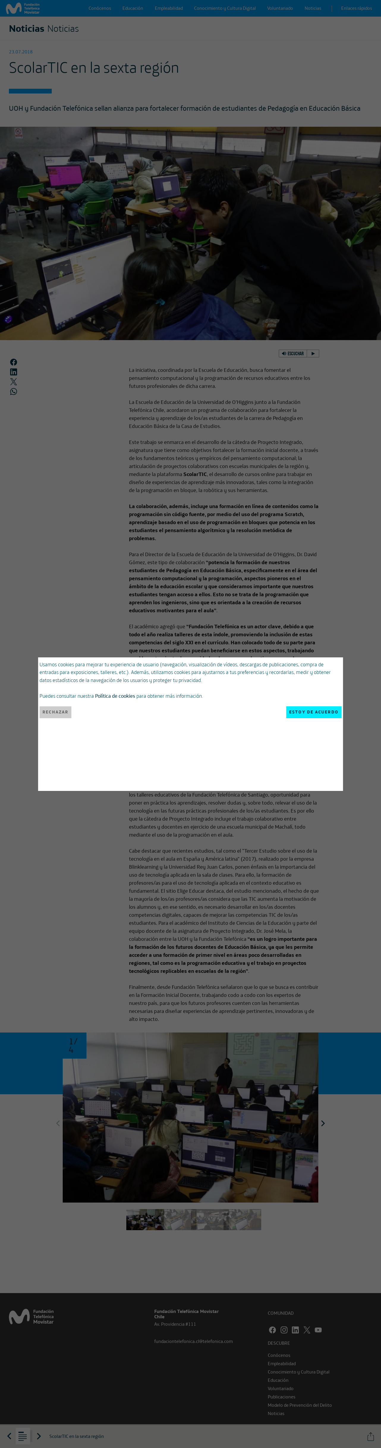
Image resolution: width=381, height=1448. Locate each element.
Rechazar (55, 712)
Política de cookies (115, 695)
